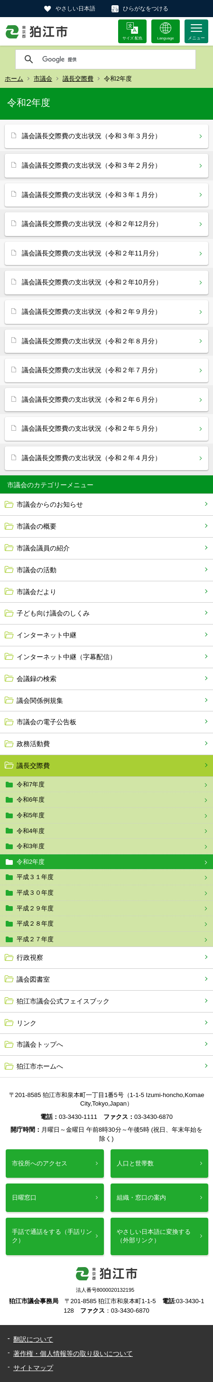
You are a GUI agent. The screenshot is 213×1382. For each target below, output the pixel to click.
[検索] (116, 59)
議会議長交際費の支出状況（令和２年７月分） (91, 370)
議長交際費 (78, 78)
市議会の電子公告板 (46, 722)
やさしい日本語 (75, 8)
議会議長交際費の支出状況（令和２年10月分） (92, 282)
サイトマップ (33, 1368)
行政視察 (30, 957)
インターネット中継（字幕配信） (66, 657)
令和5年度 (31, 815)
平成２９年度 (35, 908)
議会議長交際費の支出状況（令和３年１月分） (91, 195)
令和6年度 (31, 799)
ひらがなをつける (145, 8)
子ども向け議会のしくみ (53, 613)
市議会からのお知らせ (50, 504)
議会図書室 (33, 979)
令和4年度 (31, 830)
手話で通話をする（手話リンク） (52, 1236)
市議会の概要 (36, 526)
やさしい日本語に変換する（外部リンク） (154, 1236)
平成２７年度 (35, 939)
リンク (27, 1023)
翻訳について (33, 1339)
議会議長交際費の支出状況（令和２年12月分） (92, 223)
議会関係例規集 (40, 700)
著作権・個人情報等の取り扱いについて (73, 1353)
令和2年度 (31, 861)
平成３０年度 (35, 892)
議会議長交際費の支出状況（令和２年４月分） (91, 458)
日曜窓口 (24, 1197)
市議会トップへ (40, 1044)
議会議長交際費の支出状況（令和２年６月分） (91, 399)
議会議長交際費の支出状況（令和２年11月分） (92, 253)
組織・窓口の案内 (141, 1197)
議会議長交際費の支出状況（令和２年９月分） (91, 311)
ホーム (14, 78)
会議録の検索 (36, 678)
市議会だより (36, 592)
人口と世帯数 (135, 1163)
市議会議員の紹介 (43, 548)
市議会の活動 (36, 570)
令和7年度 (31, 784)
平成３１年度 (35, 876)
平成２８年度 (35, 923)
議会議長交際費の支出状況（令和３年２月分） (91, 165)
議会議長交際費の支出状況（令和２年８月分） (91, 341)
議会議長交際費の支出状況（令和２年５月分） (91, 428)
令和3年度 (31, 846)
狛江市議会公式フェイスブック (63, 1001)
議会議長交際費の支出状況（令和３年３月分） (91, 136)
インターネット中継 (46, 635)
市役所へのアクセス (39, 1163)
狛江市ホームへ (40, 1066)
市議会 (43, 78)
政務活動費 (33, 744)
